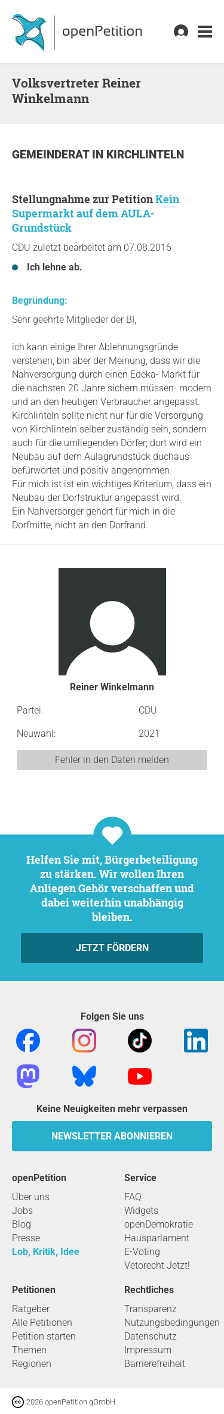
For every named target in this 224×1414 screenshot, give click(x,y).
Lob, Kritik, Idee (45, 1251)
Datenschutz (150, 1336)
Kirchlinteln (145, 154)
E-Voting (142, 1251)
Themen (29, 1350)
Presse (26, 1238)
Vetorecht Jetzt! (157, 1265)
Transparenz (150, 1309)
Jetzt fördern (112, 948)
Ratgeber (31, 1309)
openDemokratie (158, 1224)
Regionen (31, 1363)
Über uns (31, 1197)
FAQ (133, 1197)
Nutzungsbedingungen (172, 1322)
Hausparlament (156, 1238)
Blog (21, 1224)
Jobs (22, 1210)
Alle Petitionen (42, 1322)
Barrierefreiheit (154, 1363)
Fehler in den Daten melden (112, 759)
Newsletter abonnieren (112, 1136)
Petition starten (44, 1336)
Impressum (147, 1350)
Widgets (141, 1210)
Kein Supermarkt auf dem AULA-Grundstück (95, 213)
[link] (205, 31)
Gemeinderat (52, 154)
